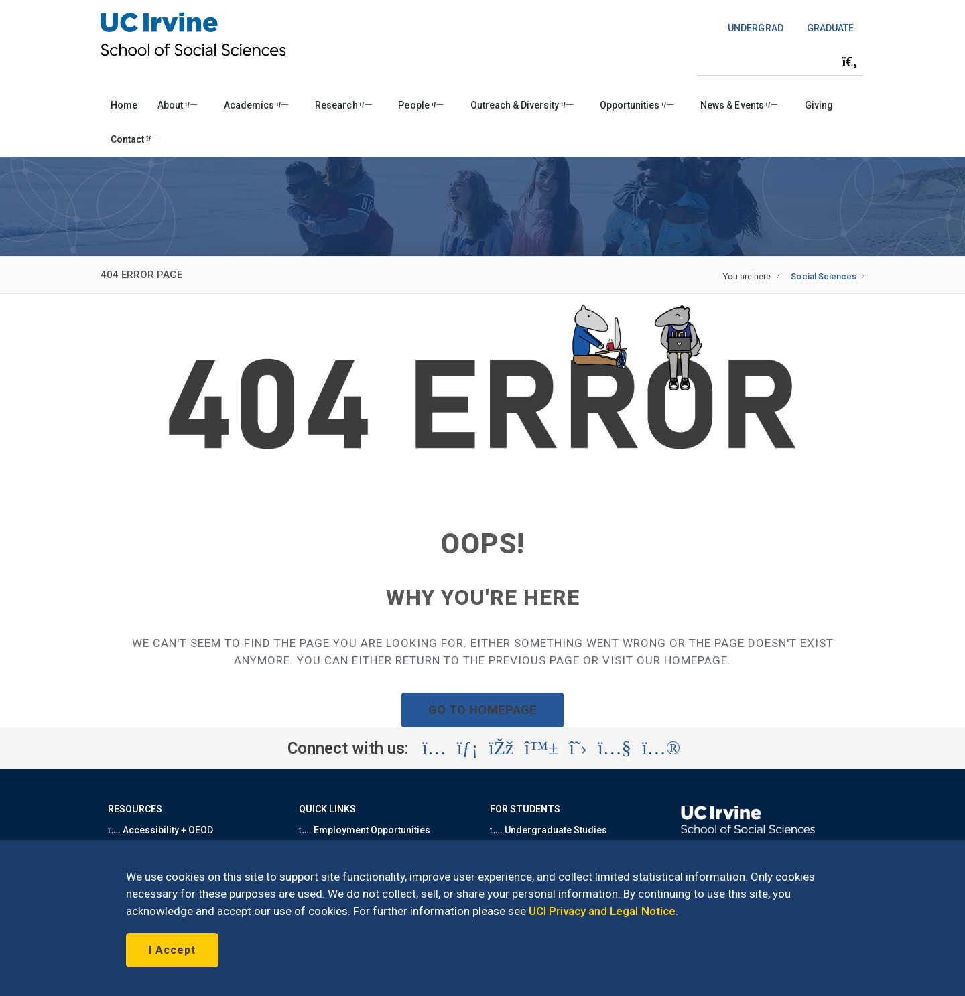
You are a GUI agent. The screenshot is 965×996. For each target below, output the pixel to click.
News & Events (738, 105)
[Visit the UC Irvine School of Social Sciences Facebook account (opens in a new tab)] (501, 748)
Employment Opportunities (364, 830)
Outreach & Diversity (521, 105)
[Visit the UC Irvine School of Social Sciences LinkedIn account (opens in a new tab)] (467, 748)
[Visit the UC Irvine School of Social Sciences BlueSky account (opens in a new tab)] (542, 748)
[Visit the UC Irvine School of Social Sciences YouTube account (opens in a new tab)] (614, 748)
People (420, 105)
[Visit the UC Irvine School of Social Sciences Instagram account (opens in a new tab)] (434, 748)
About (177, 105)
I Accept (172, 950)
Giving (819, 105)
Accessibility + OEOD (160, 830)
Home (124, 105)
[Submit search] (849, 61)
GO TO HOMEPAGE (482, 710)
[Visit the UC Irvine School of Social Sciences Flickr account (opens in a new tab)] (661, 748)
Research (343, 105)
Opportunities (636, 105)
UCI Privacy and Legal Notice (602, 911)
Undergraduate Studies (548, 830)
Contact (134, 139)
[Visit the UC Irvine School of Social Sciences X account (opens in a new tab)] (578, 748)
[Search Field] (780, 61)
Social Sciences (823, 276)
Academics (256, 105)
